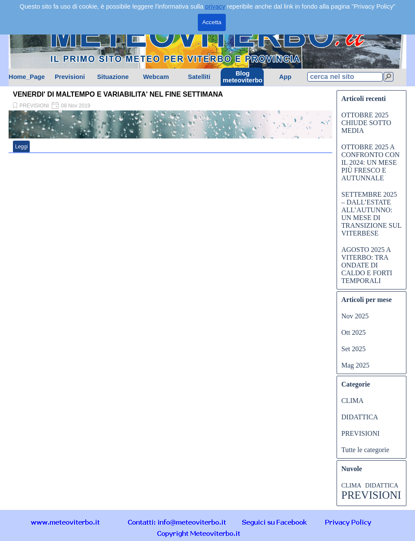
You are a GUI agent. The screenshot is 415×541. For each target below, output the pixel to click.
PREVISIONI (34, 106)
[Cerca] (388, 77)
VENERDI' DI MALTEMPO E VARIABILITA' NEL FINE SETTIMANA (118, 94)
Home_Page (27, 76)
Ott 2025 (353, 332)
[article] (170, 120)
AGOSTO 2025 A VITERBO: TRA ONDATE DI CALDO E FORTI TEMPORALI (366, 265)
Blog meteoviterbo (242, 77)
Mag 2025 (355, 365)
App (285, 76)
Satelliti (199, 76)
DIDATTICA (359, 417)
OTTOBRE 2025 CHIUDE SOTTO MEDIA (366, 122)
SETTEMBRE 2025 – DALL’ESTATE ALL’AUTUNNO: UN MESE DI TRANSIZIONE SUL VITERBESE (371, 214)
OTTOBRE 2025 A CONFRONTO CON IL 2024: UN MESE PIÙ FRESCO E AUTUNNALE (370, 162)
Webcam (156, 76)
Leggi (21, 147)
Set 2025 (353, 348)
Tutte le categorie (365, 449)
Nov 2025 (355, 316)
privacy (215, 6)
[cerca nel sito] (345, 77)
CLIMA (352, 400)
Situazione (112, 76)
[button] (177, 521)
